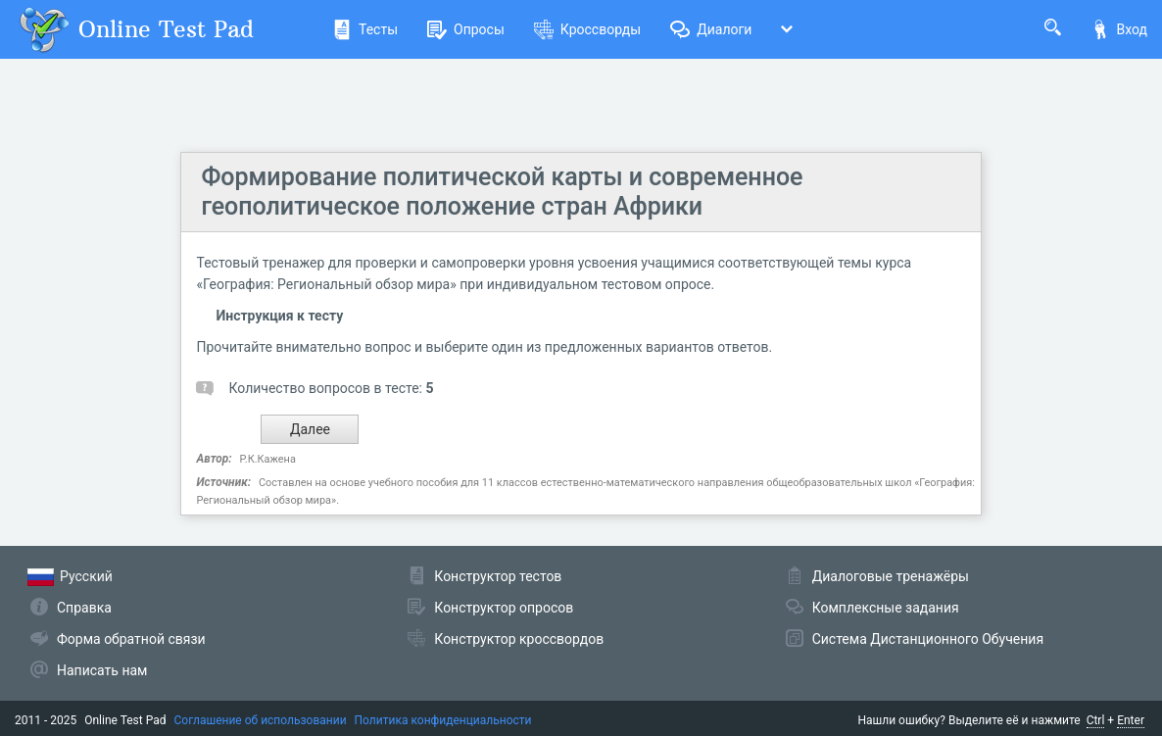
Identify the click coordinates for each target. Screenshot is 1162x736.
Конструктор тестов (497, 576)
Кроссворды (587, 29)
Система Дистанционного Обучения (927, 639)
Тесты (365, 29)
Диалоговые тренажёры (890, 576)
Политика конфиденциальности (443, 720)
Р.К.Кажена (268, 459)
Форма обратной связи (131, 639)
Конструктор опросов (503, 607)
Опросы (466, 29)
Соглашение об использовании (260, 720)
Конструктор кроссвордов (519, 639)
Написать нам (102, 670)
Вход (1118, 29)
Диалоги (710, 29)
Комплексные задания (885, 607)
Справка (84, 607)
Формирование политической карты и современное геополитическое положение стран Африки (501, 192)
